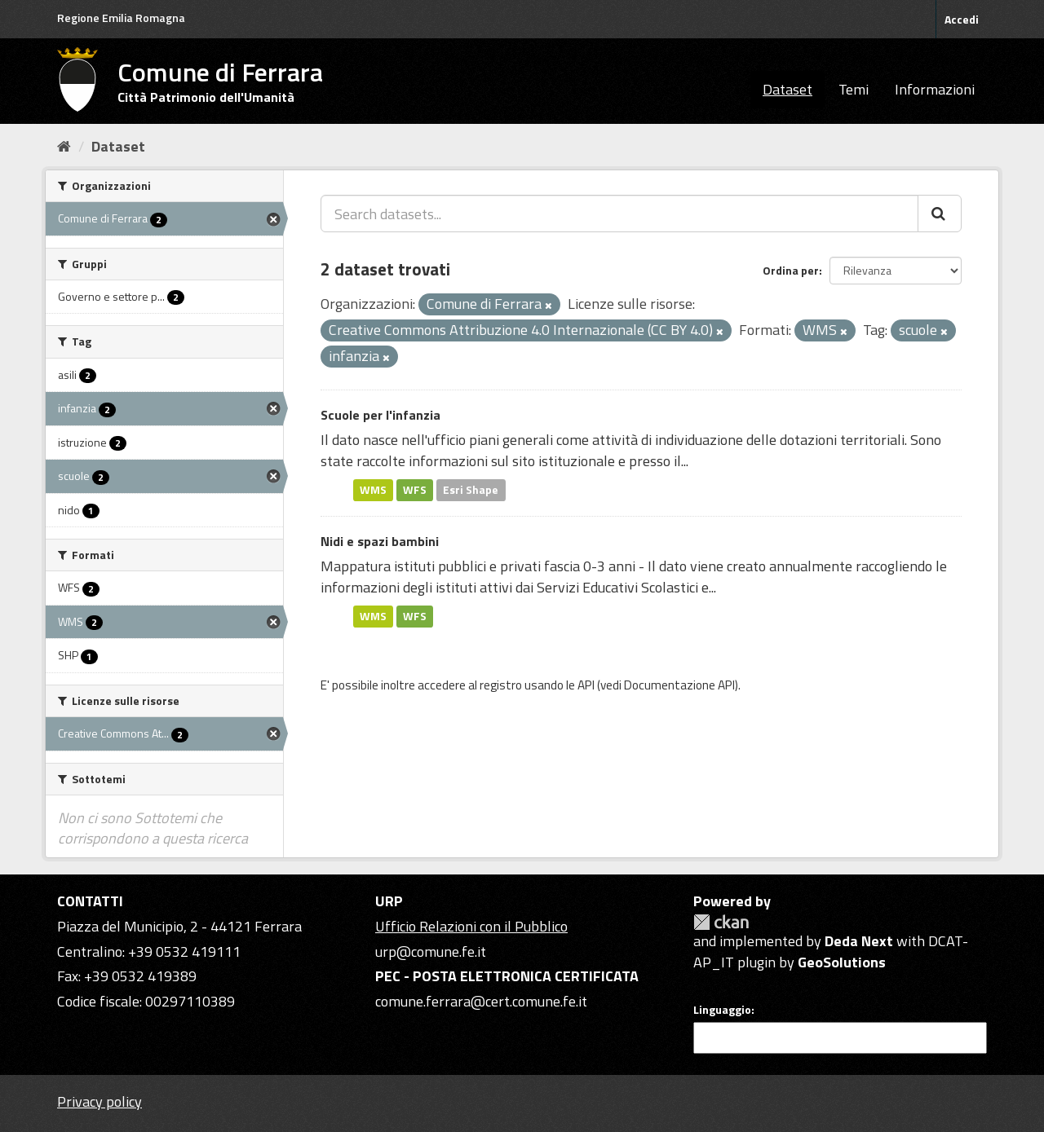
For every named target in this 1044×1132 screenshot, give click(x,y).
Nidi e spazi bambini (380, 541)
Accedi (961, 19)
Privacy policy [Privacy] (99, 1101)
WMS (373, 490)
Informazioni (935, 89)
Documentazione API (679, 685)
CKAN (721, 922)
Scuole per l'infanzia (380, 415)
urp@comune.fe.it (430, 951)
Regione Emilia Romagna (121, 17)
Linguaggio (722, 1010)
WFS (415, 490)
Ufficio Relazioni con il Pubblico (471, 926)
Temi (853, 89)
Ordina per (791, 270)
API (586, 685)
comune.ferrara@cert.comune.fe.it (481, 1001)
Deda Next (859, 941)
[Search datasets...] (619, 213)
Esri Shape (470, 490)
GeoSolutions (842, 962)
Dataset (787, 89)
